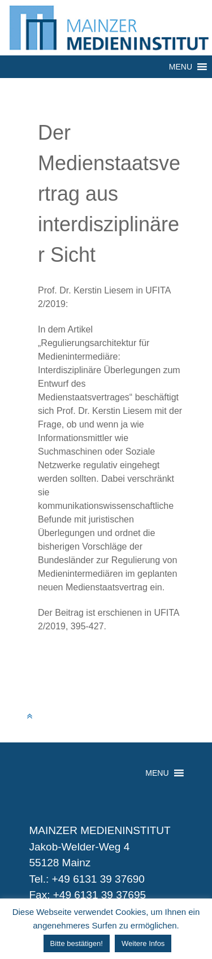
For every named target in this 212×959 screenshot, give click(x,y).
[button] (180, 66)
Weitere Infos (143, 943)
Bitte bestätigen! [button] (76, 943)
